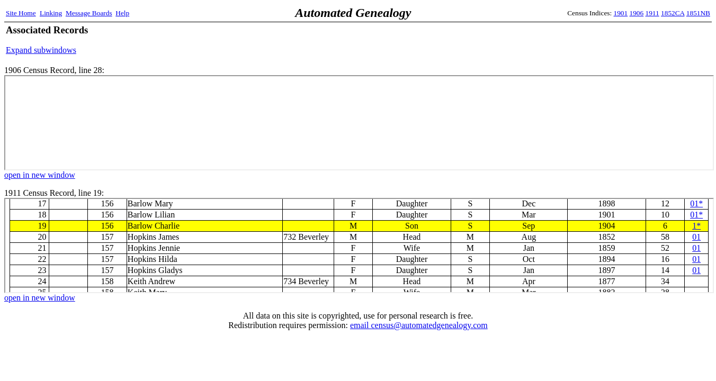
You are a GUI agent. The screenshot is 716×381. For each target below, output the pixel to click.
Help (122, 13)
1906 (637, 13)
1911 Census (359, 245)
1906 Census (359, 122)
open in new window (39, 174)
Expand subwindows (41, 50)
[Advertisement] (586, 40)
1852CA (672, 13)
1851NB (698, 13)
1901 (621, 13)
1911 (652, 13)
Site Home (21, 13)
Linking (51, 13)
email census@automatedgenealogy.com (419, 325)
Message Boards (89, 13)
